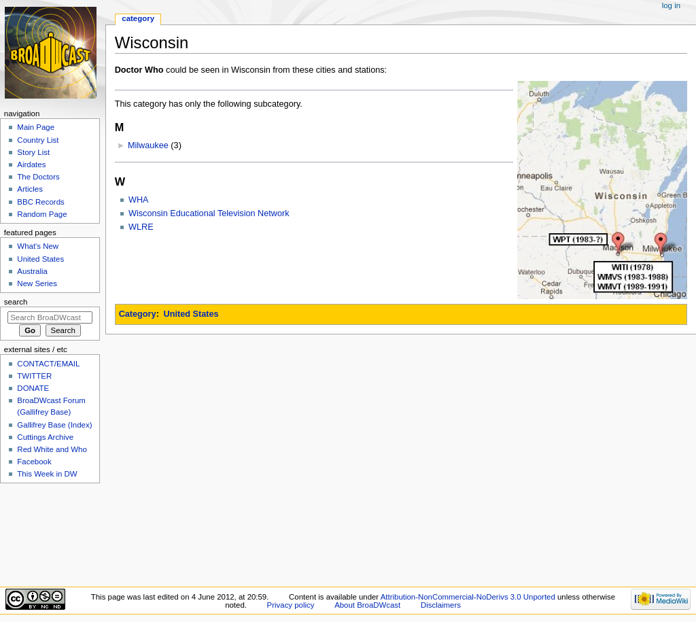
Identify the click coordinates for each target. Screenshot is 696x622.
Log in (671, 5)
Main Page (35, 127)
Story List (33, 152)
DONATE (33, 388)
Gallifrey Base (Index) (54, 425)
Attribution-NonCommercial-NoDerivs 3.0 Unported (468, 597)
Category (137, 314)
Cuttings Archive (45, 437)
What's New (37, 246)
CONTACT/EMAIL (48, 364)
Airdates (31, 164)
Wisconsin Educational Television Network (209, 213)
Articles (30, 189)
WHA (138, 200)
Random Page (42, 214)
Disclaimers (441, 605)
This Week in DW (47, 474)
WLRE (141, 227)
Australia (32, 271)
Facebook (34, 461)
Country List (37, 140)
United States (191, 314)
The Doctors (38, 177)
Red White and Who (52, 449)
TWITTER (34, 376)
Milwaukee (148, 145)
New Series (37, 283)
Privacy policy (291, 605)
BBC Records (40, 202)
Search (16, 302)
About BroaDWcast (367, 605)
